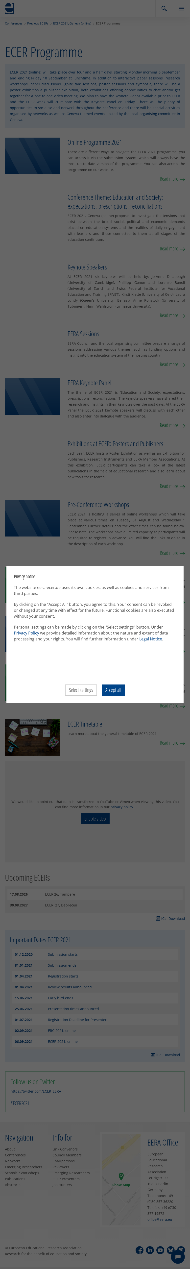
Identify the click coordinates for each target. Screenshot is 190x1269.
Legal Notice (150, 639)
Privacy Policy (26, 633)
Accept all (113, 690)
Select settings (80, 690)
